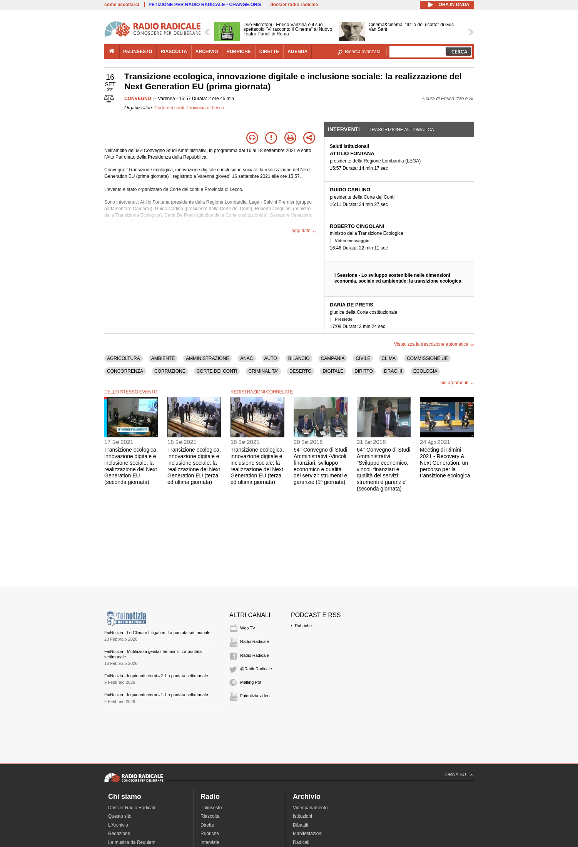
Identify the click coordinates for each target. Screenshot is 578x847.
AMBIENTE (163, 358)
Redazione (119, 833)
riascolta (174, 51)
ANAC (246, 358)
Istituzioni (302, 816)
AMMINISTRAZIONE (207, 358)
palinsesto (137, 51)
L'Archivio (118, 825)
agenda (297, 51)
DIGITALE (332, 371)
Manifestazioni (307, 833)
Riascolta (209, 816)
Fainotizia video (254, 695)
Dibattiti (300, 825)
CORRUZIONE (169, 371)
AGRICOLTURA (123, 358)
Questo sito (120, 816)
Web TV (247, 628)
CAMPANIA (333, 358)
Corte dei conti (169, 107)
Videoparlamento (310, 807)
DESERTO (300, 371)
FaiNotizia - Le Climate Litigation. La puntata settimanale (157, 632)
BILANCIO (299, 358)
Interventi (344, 129)
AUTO (270, 358)
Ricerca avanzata (363, 51)
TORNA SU (454, 774)
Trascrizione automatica (401, 129)
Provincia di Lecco (205, 107)
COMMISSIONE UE (427, 358)
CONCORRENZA (125, 371)
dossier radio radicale (294, 4)
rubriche (238, 51)
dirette (269, 51)
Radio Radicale (254, 641)
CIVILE (363, 358)
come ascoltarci (121, 4)
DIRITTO (363, 371)
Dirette (207, 825)
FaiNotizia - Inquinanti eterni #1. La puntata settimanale (156, 694)
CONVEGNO (137, 98)
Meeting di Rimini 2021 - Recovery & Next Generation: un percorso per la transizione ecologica (445, 463)
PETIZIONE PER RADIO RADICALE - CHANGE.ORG (205, 4)
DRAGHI (393, 371)
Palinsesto (211, 807)
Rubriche (303, 625)
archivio (206, 51)
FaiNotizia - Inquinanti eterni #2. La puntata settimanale (156, 675)
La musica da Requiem (131, 842)
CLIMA (388, 358)
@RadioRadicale (256, 668)
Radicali (301, 842)
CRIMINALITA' (263, 371)
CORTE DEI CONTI (217, 371)
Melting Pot (250, 682)
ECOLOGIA (425, 371)
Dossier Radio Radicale (132, 807)
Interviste (209, 842)
